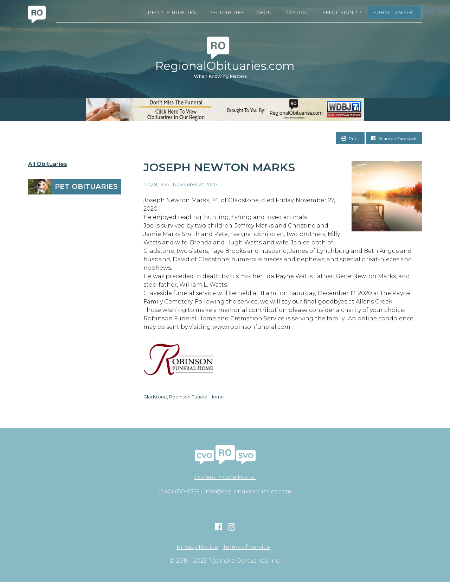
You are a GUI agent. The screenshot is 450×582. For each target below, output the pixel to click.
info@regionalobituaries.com (247, 491)
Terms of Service (246, 547)
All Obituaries (47, 164)
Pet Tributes (226, 12)
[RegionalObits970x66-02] (225, 109)
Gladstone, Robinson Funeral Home (183, 396)
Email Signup (341, 12)
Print (350, 138)
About (265, 12)
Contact (298, 12)
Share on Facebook (394, 138)
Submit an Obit (394, 12)
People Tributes (172, 12)
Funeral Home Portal (225, 477)
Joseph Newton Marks (219, 167)
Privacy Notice (197, 547)
